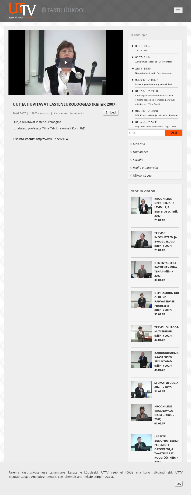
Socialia (136, 160)
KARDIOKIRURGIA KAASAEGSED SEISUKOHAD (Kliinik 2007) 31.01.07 (166, 361)
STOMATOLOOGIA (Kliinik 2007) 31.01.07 (166, 387)
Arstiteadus (78, 113)
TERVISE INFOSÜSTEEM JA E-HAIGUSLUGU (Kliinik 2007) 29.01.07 (165, 241)
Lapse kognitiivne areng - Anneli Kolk (156, 82)
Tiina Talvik (156, 48)
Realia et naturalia (144, 168)
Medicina (137, 144)
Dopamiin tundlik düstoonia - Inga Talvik (156, 124)
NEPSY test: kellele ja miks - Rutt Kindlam (156, 113)
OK (179, 483)
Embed (111, 112)
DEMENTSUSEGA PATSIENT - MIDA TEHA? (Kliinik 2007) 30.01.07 (165, 271)
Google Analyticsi (33, 477)
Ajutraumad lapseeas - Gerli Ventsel (156, 59)
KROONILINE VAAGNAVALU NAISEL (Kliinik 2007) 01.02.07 (164, 414)
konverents (62, 113)
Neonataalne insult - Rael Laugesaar (156, 70)
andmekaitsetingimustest (95, 477)
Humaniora (139, 152)
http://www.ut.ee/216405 (53, 139)
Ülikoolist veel (141, 175)
